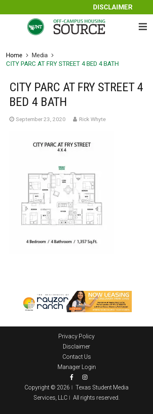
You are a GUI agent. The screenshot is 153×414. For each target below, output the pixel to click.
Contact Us (76, 356)
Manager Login (77, 367)
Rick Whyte (92, 119)
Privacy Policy (76, 336)
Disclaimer (113, 7)
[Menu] (143, 26)
